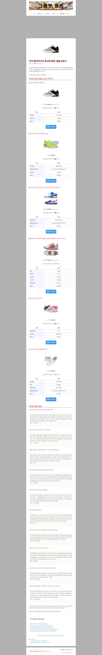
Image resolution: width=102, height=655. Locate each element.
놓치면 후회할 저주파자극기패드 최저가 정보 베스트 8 (43, 631)
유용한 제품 (62, 13)
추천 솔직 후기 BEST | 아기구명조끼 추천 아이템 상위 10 (44, 629)
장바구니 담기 (51, 127)
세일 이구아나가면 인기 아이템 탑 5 (38, 624)
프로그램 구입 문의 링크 (67, 653)
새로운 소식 (39, 13)
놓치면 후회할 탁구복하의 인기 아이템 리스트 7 (40, 642)
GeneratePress (47, 651)
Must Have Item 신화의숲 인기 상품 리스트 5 (41, 625)
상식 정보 (47, 13)
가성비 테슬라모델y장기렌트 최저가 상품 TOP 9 (41, 627)
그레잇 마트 (54, 13)
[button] (68, 14)
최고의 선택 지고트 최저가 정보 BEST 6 (39, 641)
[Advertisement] (51, 26)
